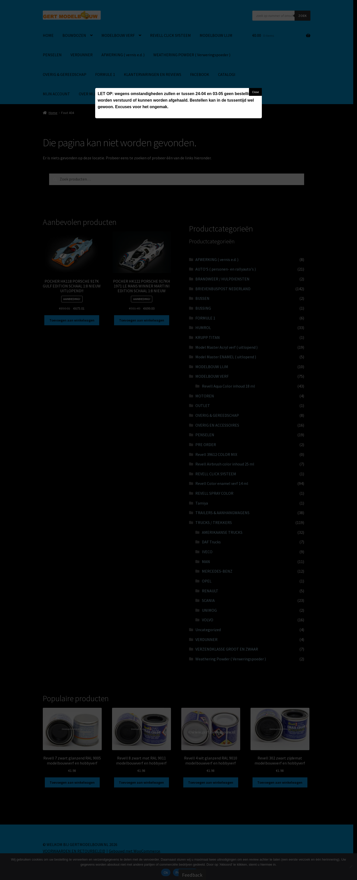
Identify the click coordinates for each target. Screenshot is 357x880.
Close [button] (255, 92)
